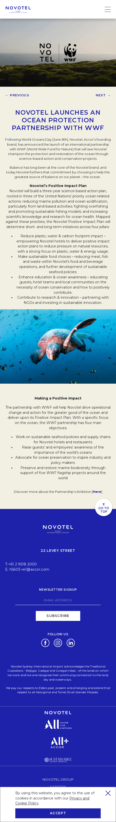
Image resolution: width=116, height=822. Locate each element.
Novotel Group (58, 779)
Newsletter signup (58, 589)
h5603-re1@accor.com (29, 569)
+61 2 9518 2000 (22, 564)
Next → (103, 95)
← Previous (17, 95)
